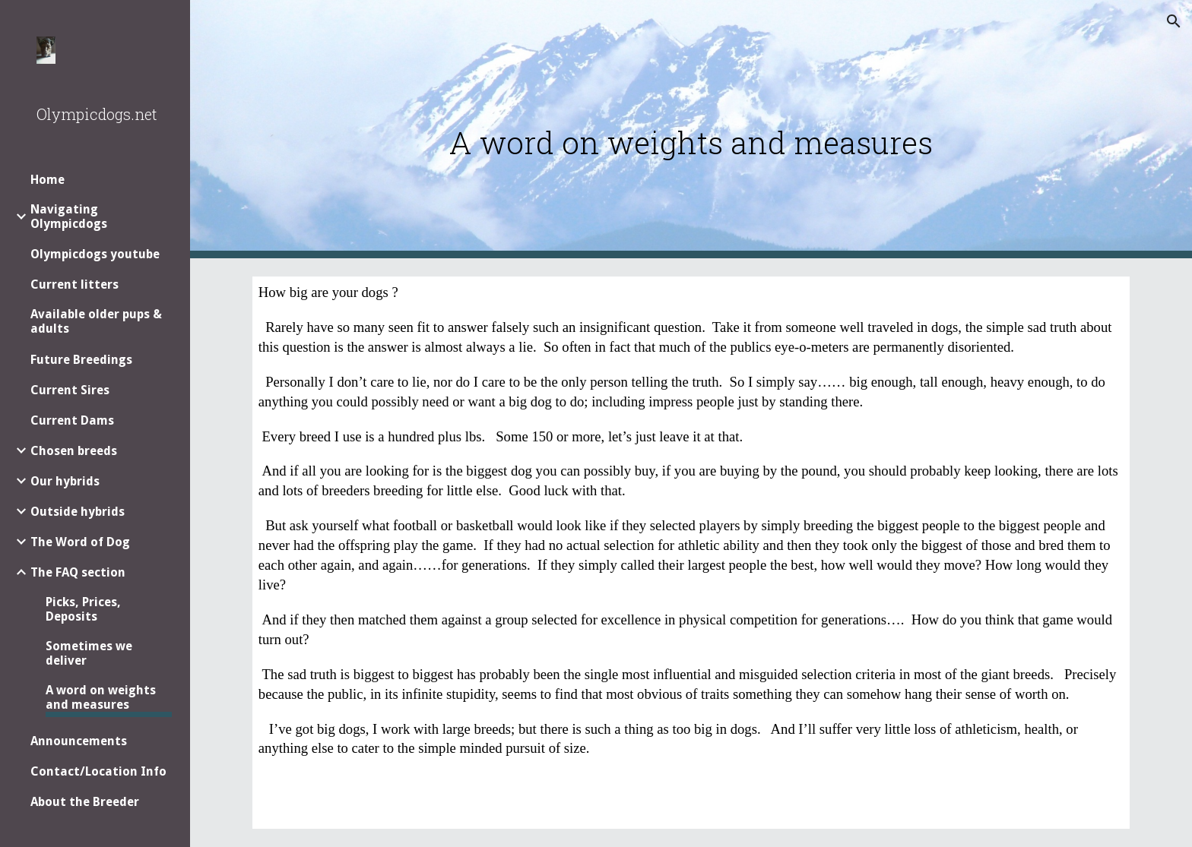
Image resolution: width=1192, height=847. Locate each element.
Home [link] (47, 179)
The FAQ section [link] (77, 572)
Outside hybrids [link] (77, 511)
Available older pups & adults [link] (96, 321)
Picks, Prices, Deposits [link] (83, 609)
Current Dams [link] (72, 420)
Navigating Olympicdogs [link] (68, 216)
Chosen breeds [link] (73, 451)
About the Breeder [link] (84, 802)
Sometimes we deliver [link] (89, 653)
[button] (1174, 21)
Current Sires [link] (69, 390)
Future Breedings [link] (81, 359)
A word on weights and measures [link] (101, 697)
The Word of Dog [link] (80, 542)
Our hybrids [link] (65, 481)
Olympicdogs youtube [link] (95, 254)
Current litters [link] (74, 284)
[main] (691, 129)
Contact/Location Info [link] (98, 771)
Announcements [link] (78, 741)
